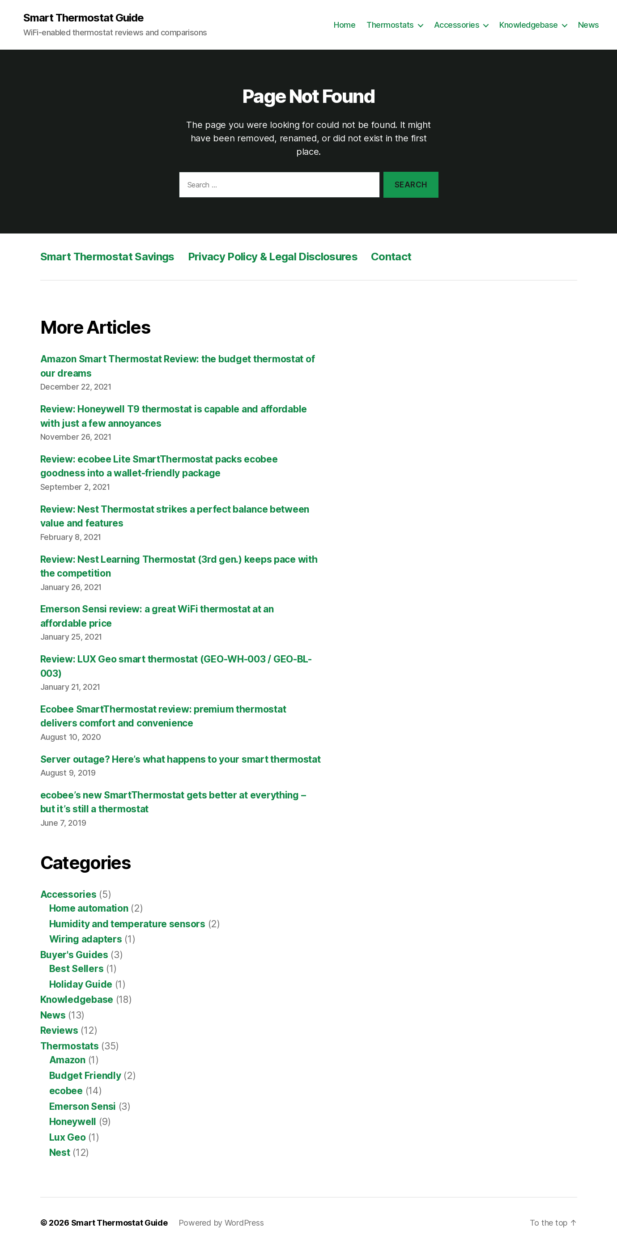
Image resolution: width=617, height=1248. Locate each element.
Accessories (457, 25)
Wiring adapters (85, 939)
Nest (59, 1152)
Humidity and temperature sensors (127, 924)
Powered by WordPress (221, 1222)
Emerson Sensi (82, 1106)
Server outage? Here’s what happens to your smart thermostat (180, 759)
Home (344, 25)
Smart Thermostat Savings (107, 256)
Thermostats (390, 25)
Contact (391, 256)
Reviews (59, 1030)
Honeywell (73, 1121)
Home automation (88, 908)
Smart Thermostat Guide (83, 18)
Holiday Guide (81, 984)
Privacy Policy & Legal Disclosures (272, 256)
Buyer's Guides (74, 954)
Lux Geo (67, 1137)
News (588, 25)
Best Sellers (76, 968)
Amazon (67, 1059)
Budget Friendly (85, 1075)
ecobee (66, 1090)
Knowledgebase (528, 25)
